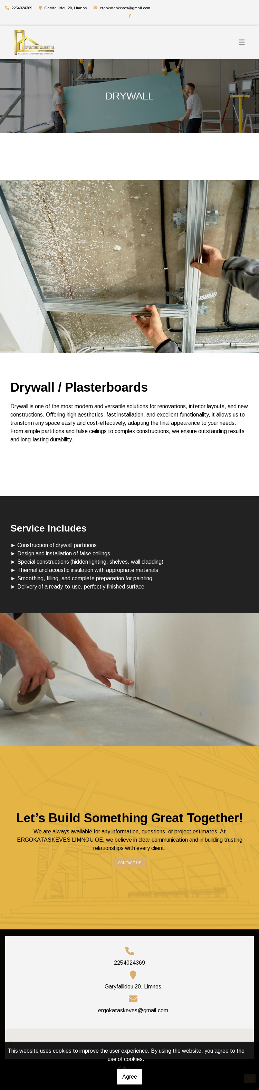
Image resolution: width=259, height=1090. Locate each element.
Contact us (129, 863)
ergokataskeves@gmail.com (125, 8)
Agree (129, 1077)
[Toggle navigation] (241, 42)
